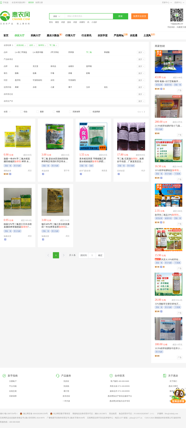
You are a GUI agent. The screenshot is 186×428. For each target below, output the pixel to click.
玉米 (88, 87)
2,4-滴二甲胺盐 (21, 52)
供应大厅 (19, 35)
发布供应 (66, 396)
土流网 (147, 35)
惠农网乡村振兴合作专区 (120, 401)
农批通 (133, 35)
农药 (31, 45)
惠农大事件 (173, 386)
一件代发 (66, 401)
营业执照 (113, 413)
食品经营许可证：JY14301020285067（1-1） (137, 413)
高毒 (70, 73)
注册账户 (13, 381)
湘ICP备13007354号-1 (9, 413)
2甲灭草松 (55, 52)
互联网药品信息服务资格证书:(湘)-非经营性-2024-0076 (22, 418)
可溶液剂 (72, 80)
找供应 (66, 381)
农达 (17, 66)
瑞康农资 (7, 236)
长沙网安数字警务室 (60, 413)
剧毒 (88, 73)
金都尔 (71, 66)
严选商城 (119, 35)
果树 (17, 87)
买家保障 (13, 396)
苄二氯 (89, 52)
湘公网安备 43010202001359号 (34, 413)
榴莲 (57, 22)
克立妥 (35, 66)
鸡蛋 (63, 22)
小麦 (52, 87)
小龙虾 (94, 22)
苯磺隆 (107, 52)
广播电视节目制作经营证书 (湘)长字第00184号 (66, 418)
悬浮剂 (17, 80)
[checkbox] (23, 111)
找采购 (66, 386)
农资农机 (20, 45)
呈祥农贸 (121, 171)
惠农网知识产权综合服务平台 (120, 396)
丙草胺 (71, 52)
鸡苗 (75, 22)
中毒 (52, 73)
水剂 (52, 80)
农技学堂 (103, 35)
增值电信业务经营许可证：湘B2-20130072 (89, 413)
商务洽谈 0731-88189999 (120, 386)
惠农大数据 (53, 35)
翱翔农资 (7, 171)
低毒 (34, 73)
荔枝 (69, 22)
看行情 (66, 391)
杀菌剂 (82, 22)
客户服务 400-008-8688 (120, 381)
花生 (106, 87)
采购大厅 (36, 35)
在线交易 (13, 391)
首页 (5, 35)
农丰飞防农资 (85, 171)
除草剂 (41, 45)
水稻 (34, 87)
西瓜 (51, 22)
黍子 (70, 87)
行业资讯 (86, 35)
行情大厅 (70, 35)
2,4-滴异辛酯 (38, 52)
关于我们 (173, 381)
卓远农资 (45, 171)
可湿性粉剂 (37, 80)
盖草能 (89, 66)
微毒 (17, 73)
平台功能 (13, 386)
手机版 (4, 2)
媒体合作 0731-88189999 (120, 391)
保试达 (53, 66)
